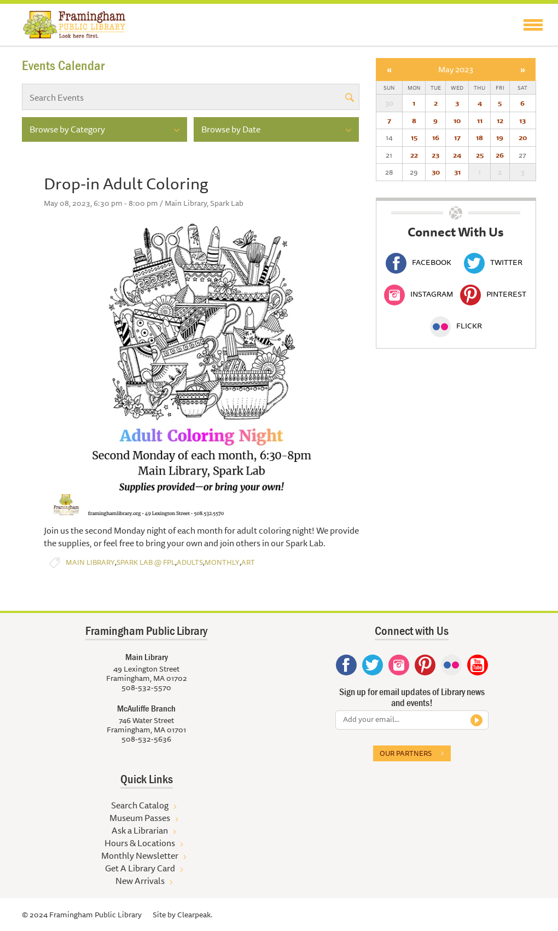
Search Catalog (139, 805)
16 (435, 137)
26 (500, 154)
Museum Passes (139, 818)
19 (499, 137)
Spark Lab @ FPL (146, 562)
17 (457, 137)
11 (480, 120)
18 (479, 137)
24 (457, 154)
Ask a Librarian (140, 830)
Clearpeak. (194, 915)
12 (500, 120)
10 (457, 120)
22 (414, 154)
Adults (190, 562)
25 (480, 154)
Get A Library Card (140, 868)
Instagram (418, 294)
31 (457, 171)
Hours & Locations (139, 843)
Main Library (90, 562)
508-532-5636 (146, 739)
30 (436, 171)
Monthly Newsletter (139, 855)
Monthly (222, 562)
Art (248, 562)
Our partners (406, 753)
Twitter (493, 262)
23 (435, 154)
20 (523, 137)
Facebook (418, 262)
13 (522, 120)
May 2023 (455, 69)
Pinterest (493, 294)
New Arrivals (140, 881)
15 (414, 137)
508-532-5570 (146, 687)
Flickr (456, 326)
